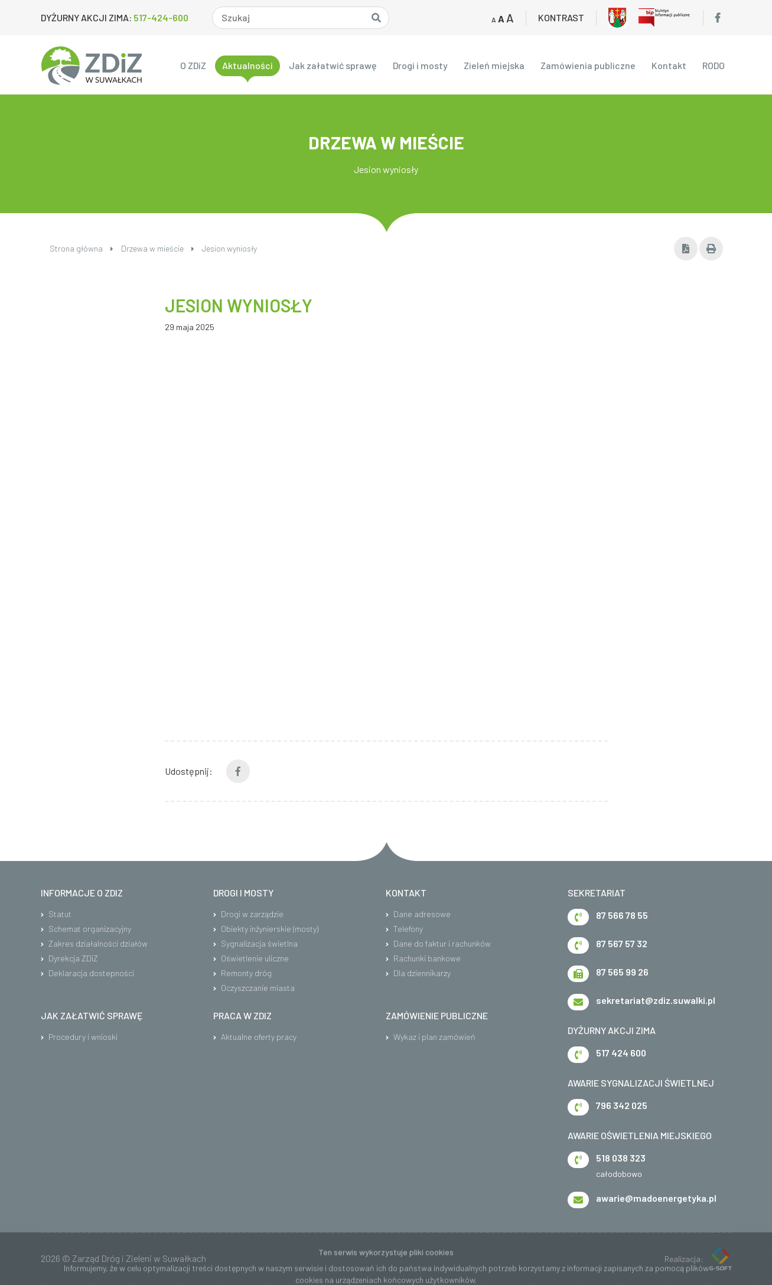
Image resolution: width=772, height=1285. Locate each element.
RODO (713, 65)
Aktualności (247, 65)
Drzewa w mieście (157, 248)
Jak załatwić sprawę (333, 65)
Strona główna (81, 248)
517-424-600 (160, 17)
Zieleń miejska (494, 65)
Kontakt (669, 65)
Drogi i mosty (420, 65)
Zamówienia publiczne (588, 65)
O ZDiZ (193, 65)
